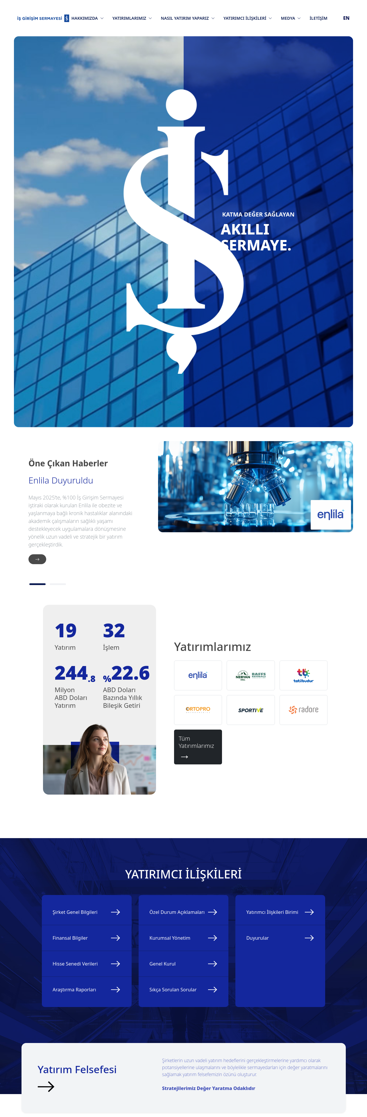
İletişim (318, 18)
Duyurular (262, 955)
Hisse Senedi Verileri (81, 978)
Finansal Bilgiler (75, 947)
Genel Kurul (167, 986)
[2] (58, 584)
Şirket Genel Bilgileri (81, 916)
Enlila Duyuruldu (60, 480)
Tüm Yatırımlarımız (198, 747)
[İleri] (37, 559)
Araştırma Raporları (80, 1010)
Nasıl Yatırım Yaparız (188, 18)
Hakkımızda (87, 18)
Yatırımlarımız (132, 18)
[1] (37, 584)
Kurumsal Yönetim (175, 955)
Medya (291, 18)
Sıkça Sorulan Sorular (179, 1018)
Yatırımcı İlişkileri (247, 18)
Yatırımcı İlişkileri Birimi (270, 920)
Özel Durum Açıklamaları (168, 920)
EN (346, 18)
